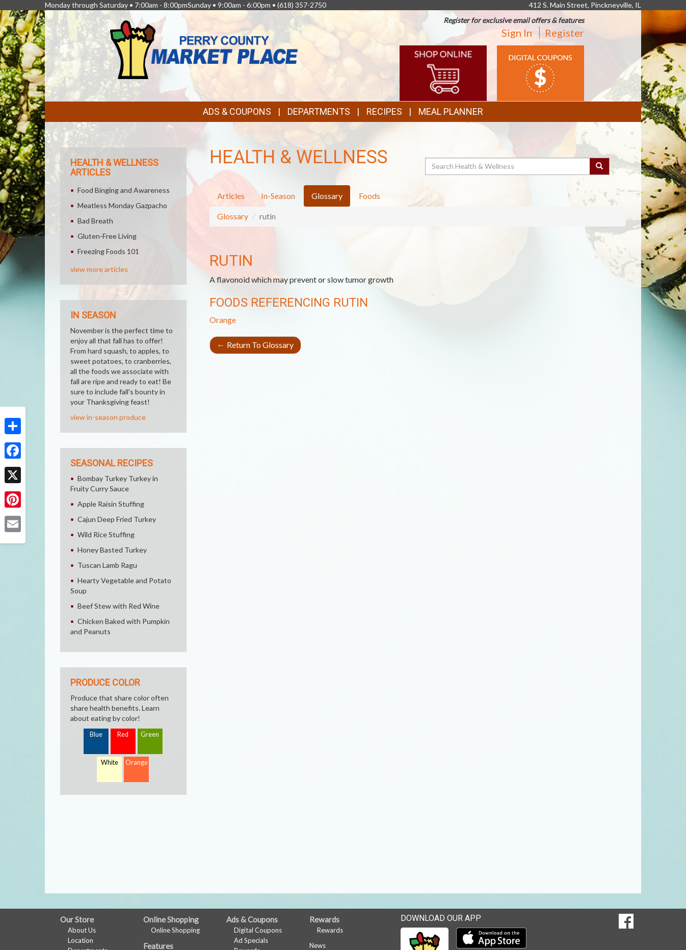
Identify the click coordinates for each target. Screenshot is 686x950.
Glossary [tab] (326, 196)
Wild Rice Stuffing (106, 534)
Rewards (330, 930)
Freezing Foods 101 (108, 251)
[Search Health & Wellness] (508, 166)
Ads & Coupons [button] (237, 111)
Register (564, 33)
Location (80, 940)
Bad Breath (95, 220)
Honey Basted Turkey (112, 549)
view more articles (99, 269)
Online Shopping (175, 930)
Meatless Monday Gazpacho (122, 205)
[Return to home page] (204, 48)
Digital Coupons (258, 930)
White (109, 762)
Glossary (232, 216)
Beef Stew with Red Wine (118, 606)
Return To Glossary (255, 344)
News (317, 945)
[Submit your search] (600, 166)
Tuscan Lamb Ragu (107, 565)
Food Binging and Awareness (123, 190)
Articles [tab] (231, 196)
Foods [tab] (369, 196)
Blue (96, 734)
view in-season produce (108, 417)
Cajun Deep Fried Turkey (116, 519)
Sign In (517, 33)
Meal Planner (450, 111)
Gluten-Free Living (107, 236)
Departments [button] (318, 111)
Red (122, 734)
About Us (82, 930)
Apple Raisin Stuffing (110, 503)
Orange (222, 319)
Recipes (384, 111)
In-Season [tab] (278, 196)
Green (150, 734)
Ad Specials (251, 940)
